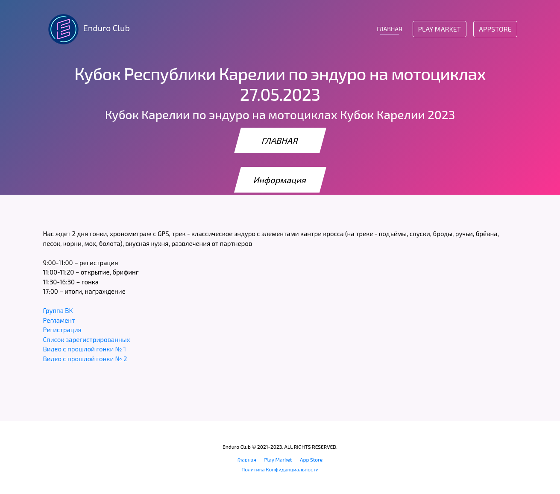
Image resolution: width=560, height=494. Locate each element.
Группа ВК (58, 310)
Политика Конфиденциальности (280, 469)
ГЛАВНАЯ (389, 28)
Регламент (59, 320)
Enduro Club (86, 29)
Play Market (439, 29)
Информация (280, 180)
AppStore (495, 29)
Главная (246, 459)
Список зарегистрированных (86, 339)
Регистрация (62, 329)
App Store (311, 459)
